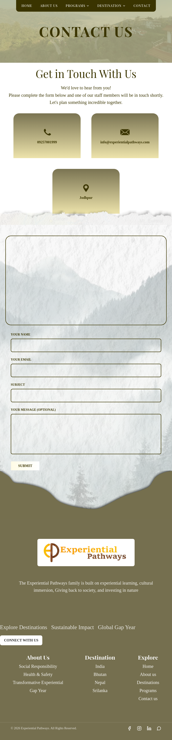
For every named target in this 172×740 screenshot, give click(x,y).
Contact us (148, 698)
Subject (18, 384)
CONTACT (141, 6)
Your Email (21, 359)
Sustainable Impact (72, 627)
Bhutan (100, 674)
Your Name (20, 334)
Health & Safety (38, 674)
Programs (148, 690)
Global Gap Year (116, 627)
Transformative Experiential (38, 682)
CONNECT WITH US (21, 640)
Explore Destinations (23, 627)
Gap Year (38, 690)
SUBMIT (25, 466)
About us (148, 674)
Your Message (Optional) (33, 409)
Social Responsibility (38, 666)
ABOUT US (49, 6)
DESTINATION (111, 6)
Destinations (148, 682)
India (100, 666)
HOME (27, 6)
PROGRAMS (77, 6)
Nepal (100, 682)
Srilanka (100, 690)
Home (148, 666)
